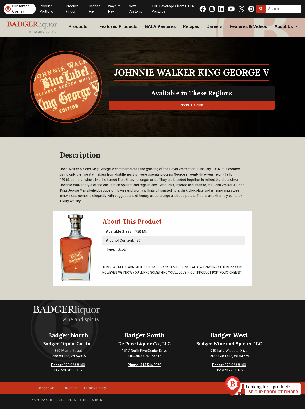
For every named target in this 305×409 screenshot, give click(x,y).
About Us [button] (284, 26)
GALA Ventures (160, 26)
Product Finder (72, 9)
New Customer (136, 9)
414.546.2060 (144, 365)
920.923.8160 (68, 365)
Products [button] (79, 26)
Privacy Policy (95, 388)
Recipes (191, 26)
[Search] (283, 9)
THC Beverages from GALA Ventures (173, 9)
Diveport (70, 388)
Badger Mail (47, 388)
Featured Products (118, 26)
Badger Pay (94, 9)
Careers (214, 26)
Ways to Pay (114, 9)
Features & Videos (248, 26)
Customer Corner (20, 9)
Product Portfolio (46, 9)
